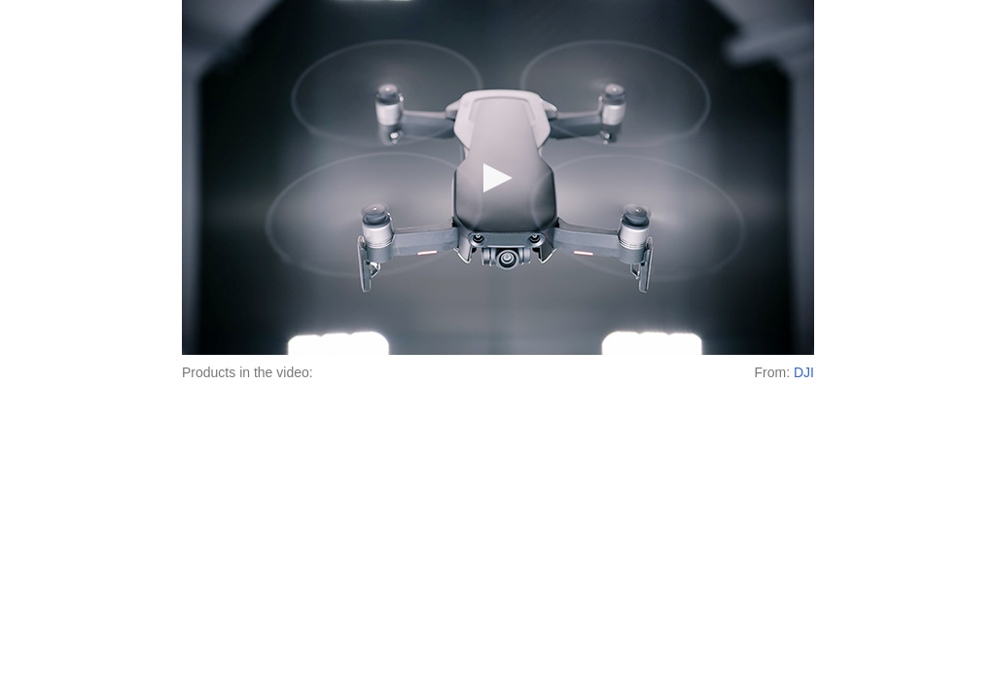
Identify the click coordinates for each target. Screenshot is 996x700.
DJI (804, 372)
